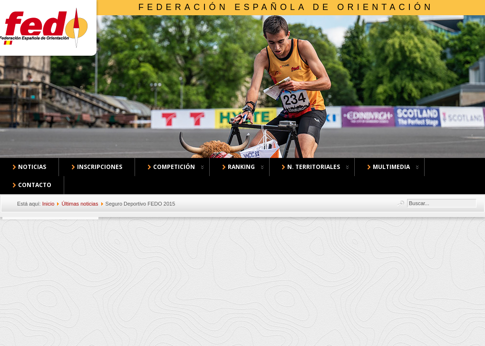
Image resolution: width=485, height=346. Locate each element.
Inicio (48, 204)
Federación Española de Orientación (286, 7)
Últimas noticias (79, 204)
